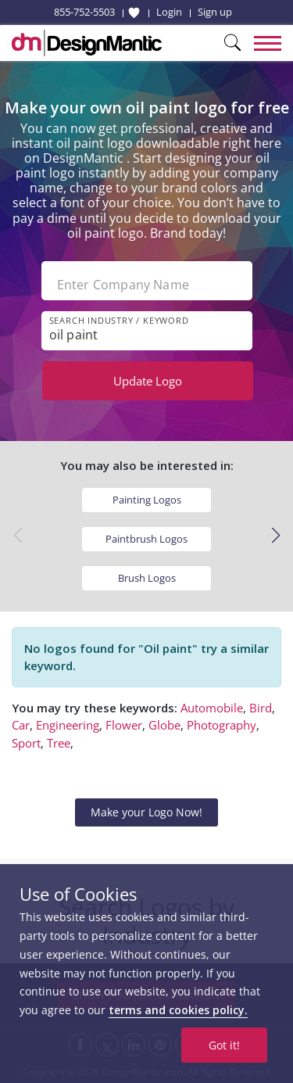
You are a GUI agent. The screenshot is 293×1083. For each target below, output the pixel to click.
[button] (275, 535)
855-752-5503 (84, 12)
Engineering (67, 725)
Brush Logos (147, 578)
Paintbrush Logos (146, 539)
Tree (58, 743)
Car (21, 725)
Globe (164, 725)
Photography (221, 725)
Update (147, 381)
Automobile (211, 707)
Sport (26, 743)
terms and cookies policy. (178, 1009)
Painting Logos (147, 500)
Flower (123, 725)
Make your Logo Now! (146, 812)
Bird (260, 707)
